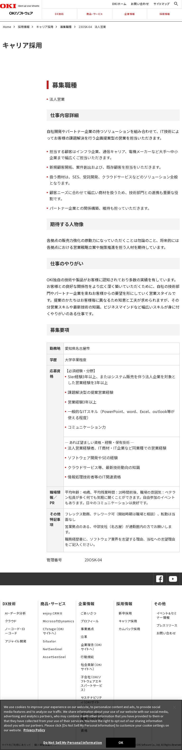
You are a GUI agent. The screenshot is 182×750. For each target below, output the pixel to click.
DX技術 (59, 14)
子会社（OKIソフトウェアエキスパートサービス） (91, 683)
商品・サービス (94, 14)
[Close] (174, 707)
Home (7, 27)
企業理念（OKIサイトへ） (91, 646)
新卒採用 (125, 613)
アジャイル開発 (16, 641)
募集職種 (66, 27)
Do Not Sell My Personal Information (72, 742)
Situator (49, 641)
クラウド (11, 621)
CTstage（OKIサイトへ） (53, 631)
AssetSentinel (54, 657)
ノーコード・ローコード (15, 631)
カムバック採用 (129, 629)
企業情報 (129, 14)
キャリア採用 (44, 27)
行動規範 (87, 657)
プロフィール (90, 621)
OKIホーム (119, 4)
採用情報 (164, 14)
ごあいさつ (88, 613)
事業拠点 (87, 629)
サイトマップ (162, 4)
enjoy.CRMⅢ (53, 613)
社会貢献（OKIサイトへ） (91, 666)
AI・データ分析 (15, 613)
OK (120, 742)
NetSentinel (52, 649)
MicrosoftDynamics (58, 621)
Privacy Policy (34, 730)
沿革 (84, 636)
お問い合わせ (140, 4)
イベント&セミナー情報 (167, 615)
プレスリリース (167, 625)
